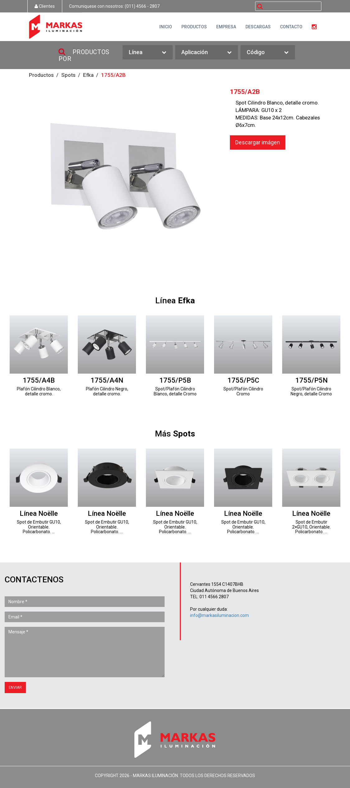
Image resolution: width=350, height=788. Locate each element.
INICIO (165, 26)
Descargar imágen (257, 142)
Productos (41, 75)
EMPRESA (226, 26)
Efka (88, 75)
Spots (68, 75)
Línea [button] (147, 52)
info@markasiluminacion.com (219, 615)
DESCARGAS (258, 26)
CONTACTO (291, 26)
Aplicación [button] (206, 52)
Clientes (45, 6)
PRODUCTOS (194, 26)
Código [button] (268, 52)
